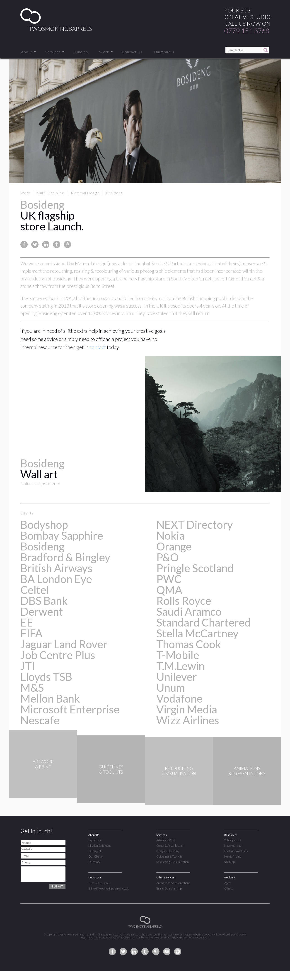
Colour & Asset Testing (169, 845)
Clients (228, 888)
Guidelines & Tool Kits (169, 856)
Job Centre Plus (57, 654)
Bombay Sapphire (61, 535)
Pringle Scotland (195, 568)
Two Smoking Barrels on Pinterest (156, 951)
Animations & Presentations (173, 883)
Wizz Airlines (187, 720)
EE (26, 622)
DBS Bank (44, 600)
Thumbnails (164, 52)
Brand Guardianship (169, 888)
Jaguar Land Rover (63, 644)
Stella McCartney (197, 633)
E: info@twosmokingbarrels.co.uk (108, 888)
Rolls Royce (183, 600)
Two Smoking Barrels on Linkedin (134, 951)
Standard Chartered (203, 622)
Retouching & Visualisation (172, 862)
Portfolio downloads (236, 851)
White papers (232, 840)
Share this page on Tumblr (56, 244)
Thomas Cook (188, 644)
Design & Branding (167, 851)
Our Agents (95, 851)
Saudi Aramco (189, 611)
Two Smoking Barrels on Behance (166, 951)
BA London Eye (56, 578)
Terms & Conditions (199, 937)
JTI (27, 665)
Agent (227, 883)
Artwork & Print (165, 840)
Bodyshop (44, 524)
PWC (168, 578)
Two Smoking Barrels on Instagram (177, 951)
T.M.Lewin (180, 665)
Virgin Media (186, 709)
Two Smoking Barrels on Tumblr (145, 951)
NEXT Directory (194, 524)
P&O (167, 557)
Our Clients (95, 856)
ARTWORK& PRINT (43, 771)
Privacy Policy (179, 937)
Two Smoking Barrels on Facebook (112, 951)
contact (97, 347)
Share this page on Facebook (24, 244)
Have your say (232, 845)
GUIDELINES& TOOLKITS (111, 771)
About (26, 52)
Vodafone (179, 698)
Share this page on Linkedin (45, 244)
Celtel (34, 589)
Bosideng (42, 546)
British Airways (56, 568)
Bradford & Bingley (65, 557)
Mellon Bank (50, 698)
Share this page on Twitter (35, 244)
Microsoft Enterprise (70, 709)
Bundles (81, 52)
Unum (170, 687)
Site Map (229, 862)
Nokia (170, 535)
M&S (32, 687)
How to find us (232, 856)
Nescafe (40, 720)
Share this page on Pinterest (67, 244)
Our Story (94, 862)
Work (104, 52)
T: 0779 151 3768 (98, 883)
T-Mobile (177, 654)
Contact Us (132, 52)
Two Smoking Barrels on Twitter (123, 951)
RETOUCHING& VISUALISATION (179, 771)
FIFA (31, 633)
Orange (174, 546)
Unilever (176, 676)
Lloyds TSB (46, 676)
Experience (95, 840)
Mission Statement (99, 845)
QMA (169, 589)
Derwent (41, 611)
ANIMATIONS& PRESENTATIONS (247, 771)
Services (53, 52)
